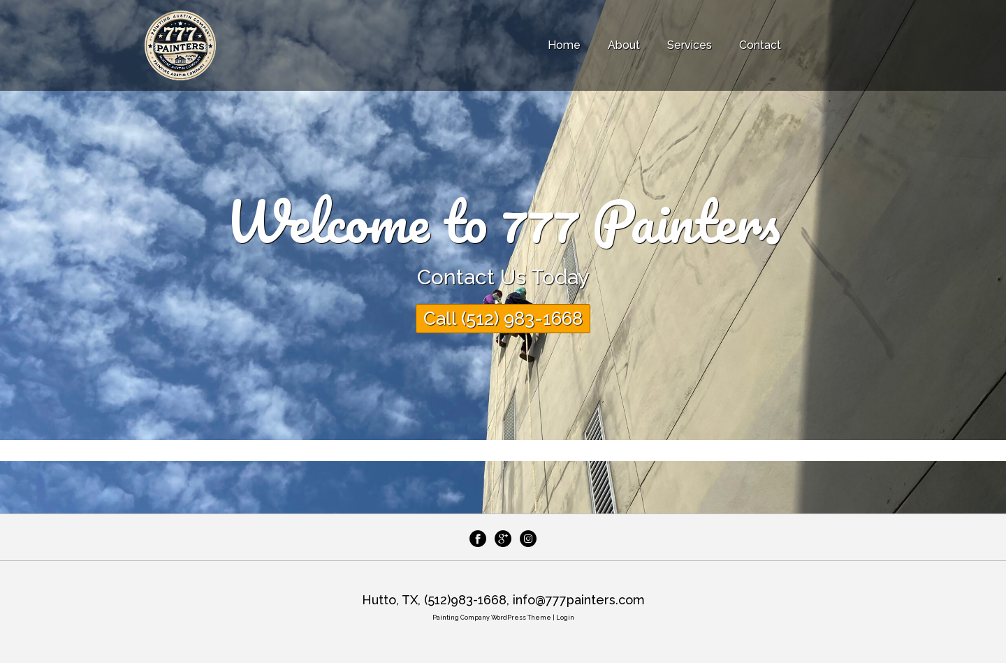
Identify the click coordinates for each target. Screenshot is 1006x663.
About (624, 45)
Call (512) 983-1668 (503, 318)
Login (565, 617)
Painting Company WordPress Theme (491, 617)
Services (689, 45)
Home (564, 45)
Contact (760, 45)
